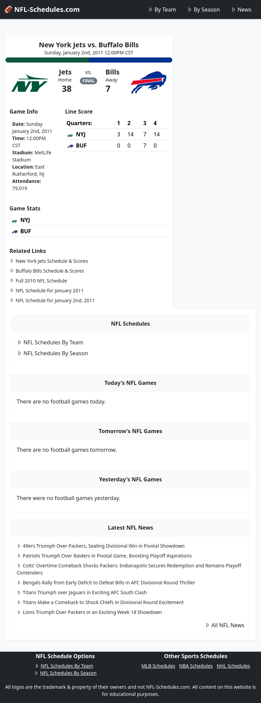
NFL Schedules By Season (52, 353)
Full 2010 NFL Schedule (38, 280)
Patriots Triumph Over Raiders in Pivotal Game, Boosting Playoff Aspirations (104, 555)
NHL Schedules (233, 666)
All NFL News (224, 625)
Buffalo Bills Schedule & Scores (47, 271)
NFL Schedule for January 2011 (47, 290)
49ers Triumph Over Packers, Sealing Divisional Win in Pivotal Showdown (101, 546)
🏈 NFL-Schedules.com (42, 9)
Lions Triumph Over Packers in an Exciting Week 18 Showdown (89, 612)
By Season (203, 9)
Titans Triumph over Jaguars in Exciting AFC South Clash (82, 592)
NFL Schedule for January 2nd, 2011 (52, 300)
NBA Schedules (196, 666)
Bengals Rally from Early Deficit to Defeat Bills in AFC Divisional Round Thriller (106, 582)
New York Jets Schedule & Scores (49, 261)
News (241, 9)
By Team (162, 9)
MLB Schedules (158, 666)
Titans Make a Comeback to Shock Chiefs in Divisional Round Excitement (100, 602)
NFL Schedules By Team (50, 342)
